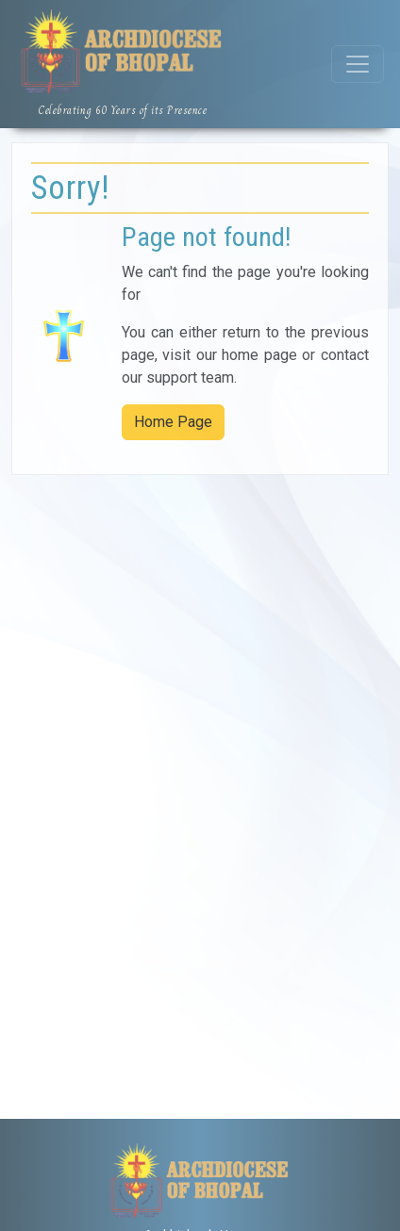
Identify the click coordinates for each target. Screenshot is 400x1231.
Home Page (173, 422)
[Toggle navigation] (357, 64)
